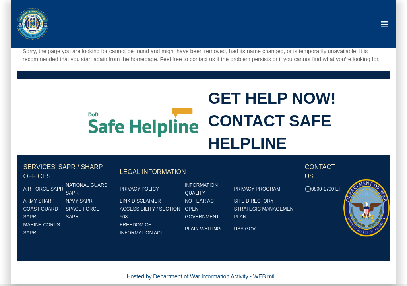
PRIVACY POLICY (139, 189)
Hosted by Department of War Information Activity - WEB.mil (200, 276)
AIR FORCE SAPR (43, 189)
